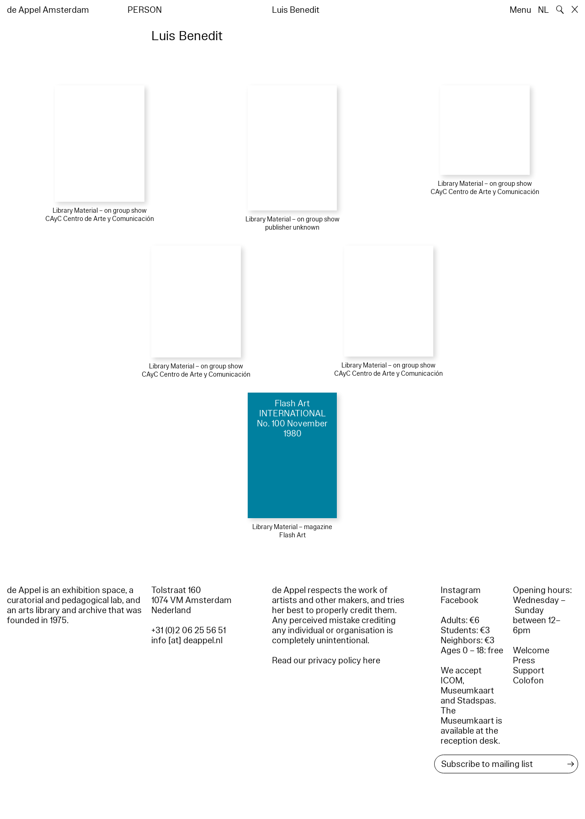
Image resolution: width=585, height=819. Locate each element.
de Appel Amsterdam (48, 10)
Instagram (461, 590)
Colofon (528, 681)
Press (524, 661)
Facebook (460, 600)
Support (528, 671)
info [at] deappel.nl (187, 640)
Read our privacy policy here (326, 661)
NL (543, 10)
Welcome (531, 650)
